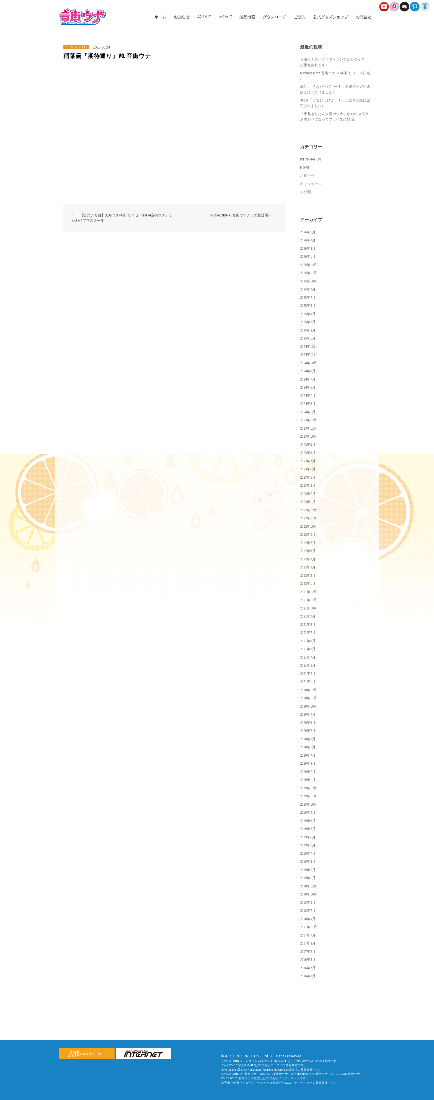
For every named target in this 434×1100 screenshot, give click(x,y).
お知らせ (181, 16)
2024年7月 (308, 379)
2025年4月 (308, 314)
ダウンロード (274, 16)
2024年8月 (308, 371)
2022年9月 (308, 534)
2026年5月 (308, 232)
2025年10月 (308, 281)
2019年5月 (308, 845)
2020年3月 (308, 763)
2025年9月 (308, 289)
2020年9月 (308, 714)
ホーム (160, 16)
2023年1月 (308, 501)
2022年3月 (308, 567)
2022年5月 (308, 550)
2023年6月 (308, 469)
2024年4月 (308, 395)
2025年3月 (308, 322)
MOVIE (225, 16)
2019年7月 (308, 828)
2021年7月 (308, 632)
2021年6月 (308, 641)
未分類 (305, 192)
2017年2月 (308, 951)
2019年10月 (308, 804)
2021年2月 (308, 673)
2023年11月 (308, 428)
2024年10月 (308, 363)
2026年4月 (308, 240)
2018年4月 (308, 919)
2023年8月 (308, 452)
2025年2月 (308, 330)
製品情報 (247, 16)
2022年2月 (308, 575)
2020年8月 (308, 722)
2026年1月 (308, 256)
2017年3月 (308, 943)
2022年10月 (308, 526)
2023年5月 (308, 477)
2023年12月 (308, 420)
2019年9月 (308, 812)
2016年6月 (308, 976)
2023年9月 (308, 444)
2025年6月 (308, 305)
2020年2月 (308, 771)
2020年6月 (308, 739)
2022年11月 (308, 518)
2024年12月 (308, 346)
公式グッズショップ (330, 16)
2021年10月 (308, 608)
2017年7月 (308, 935)
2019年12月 (308, 788)
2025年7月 (308, 297)
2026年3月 (308, 248)
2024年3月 (308, 403)
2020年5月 (308, 747)
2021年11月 (308, 600)
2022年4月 (308, 559)
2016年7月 (308, 968)
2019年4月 (308, 853)
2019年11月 (308, 796)
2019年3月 (308, 861)
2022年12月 (308, 510)
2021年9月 (308, 616)
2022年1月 (308, 583)
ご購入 (299, 16)
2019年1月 (308, 878)
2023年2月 (308, 493)
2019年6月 (308, 837)
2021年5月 (308, 649)
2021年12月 (308, 591)
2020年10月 (308, 706)
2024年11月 (308, 354)
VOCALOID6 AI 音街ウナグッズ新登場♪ (240, 215)
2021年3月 (308, 665)
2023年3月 (308, 485)
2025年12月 (308, 264)
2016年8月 (308, 959)
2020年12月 (308, 690)
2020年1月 (308, 779)
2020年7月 (308, 730)
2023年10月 (308, 436)
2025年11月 (308, 272)
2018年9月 (308, 902)
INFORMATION (310, 159)
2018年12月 (308, 886)
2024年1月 (308, 412)
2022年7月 (308, 542)
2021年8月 (308, 624)
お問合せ (363, 16)
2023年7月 (308, 461)
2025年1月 (308, 338)
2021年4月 (308, 657)
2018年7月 (308, 910)
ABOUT (204, 16)
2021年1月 (308, 681)
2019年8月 (308, 820)
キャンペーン (311, 184)
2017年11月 (308, 927)
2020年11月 (308, 698)
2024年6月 (308, 387)
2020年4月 (308, 755)
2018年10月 (308, 894)
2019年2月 (308, 869)
